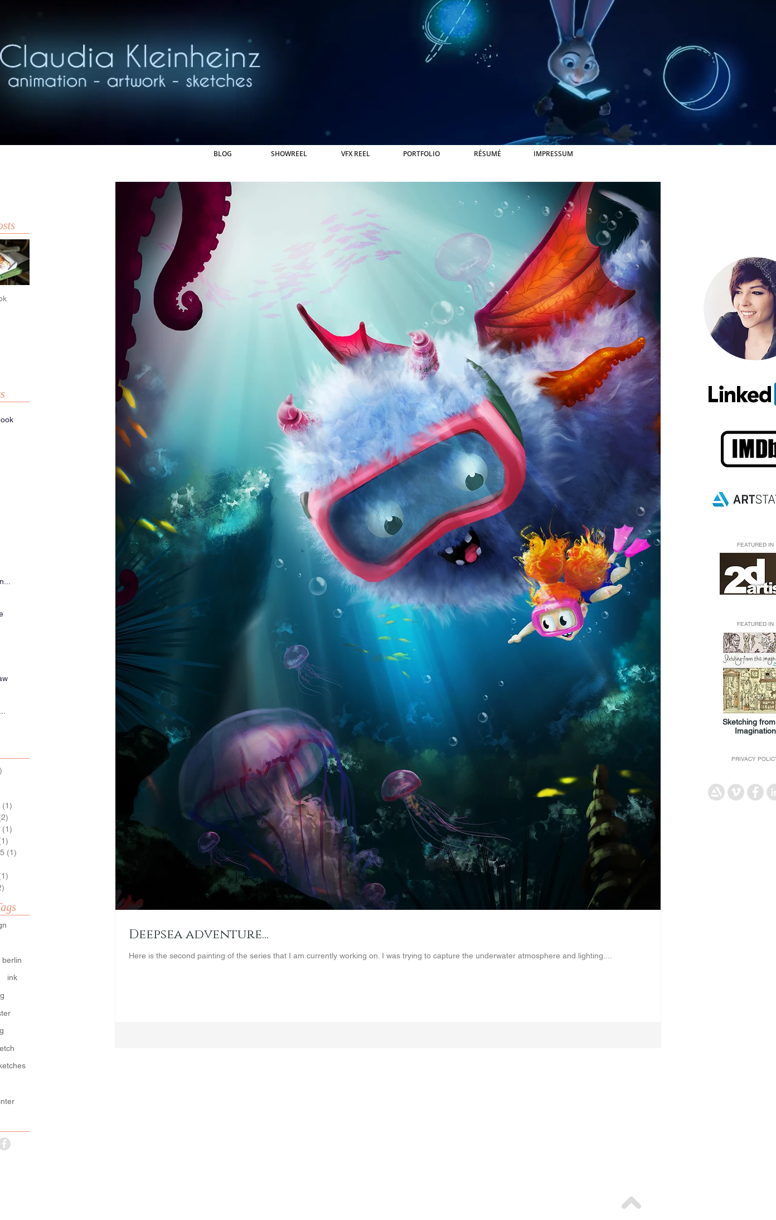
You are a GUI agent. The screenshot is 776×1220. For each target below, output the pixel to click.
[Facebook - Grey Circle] (755, 792)
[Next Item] (12, 262)
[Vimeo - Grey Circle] (736, 792)
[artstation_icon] (716, 792)
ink (12, 977)
